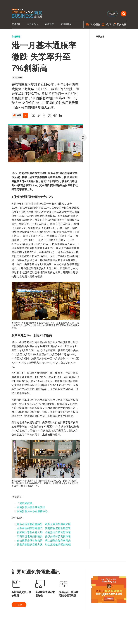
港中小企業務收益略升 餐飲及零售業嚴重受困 (44, 524)
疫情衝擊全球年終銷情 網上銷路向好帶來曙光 (44, 540)
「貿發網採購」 (26, 503)
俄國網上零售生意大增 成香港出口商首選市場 (44, 532)
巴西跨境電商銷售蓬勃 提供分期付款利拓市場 (44, 536)
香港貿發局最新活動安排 (31, 507)
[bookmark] (83, 138)
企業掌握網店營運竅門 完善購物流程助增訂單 (44, 528)
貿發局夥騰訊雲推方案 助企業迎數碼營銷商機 (44, 544)
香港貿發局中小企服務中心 (32, 511)
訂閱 (19, 604)
